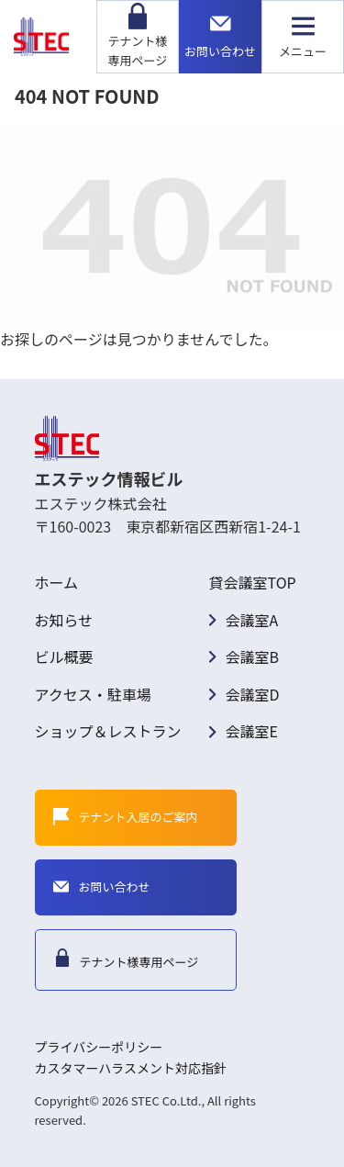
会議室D (253, 694)
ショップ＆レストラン (108, 731)
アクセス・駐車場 (93, 694)
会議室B (253, 656)
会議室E (252, 731)
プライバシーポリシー (99, 1047)
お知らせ (64, 620)
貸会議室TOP (252, 582)
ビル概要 (64, 656)
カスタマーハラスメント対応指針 (131, 1068)
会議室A (252, 620)
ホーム (57, 582)
